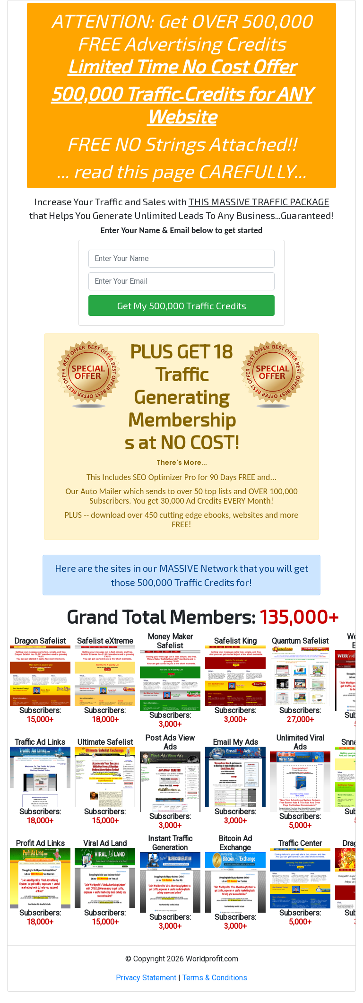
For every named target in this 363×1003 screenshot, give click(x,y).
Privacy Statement (146, 977)
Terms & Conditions (214, 977)
